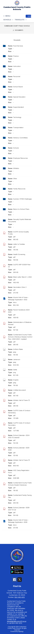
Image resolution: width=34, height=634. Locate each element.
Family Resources (19, 189)
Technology (17, 117)
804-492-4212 (20, 597)
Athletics (16, 168)
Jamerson (16, 359)
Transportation (18, 127)
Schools (16, 148)
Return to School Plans (21, 209)
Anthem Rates (18, 349)
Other (15, 178)
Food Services (18, 46)
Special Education (19, 97)
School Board (18, 87)
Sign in (29, 16)
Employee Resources (20, 158)
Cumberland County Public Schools (17, 26)
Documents (19, 30)
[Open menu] (6, 16)
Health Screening (19, 254)
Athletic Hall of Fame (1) (21, 400)
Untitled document (19, 390)
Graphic (16, 380)
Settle (15, 370)
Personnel (16, 76)
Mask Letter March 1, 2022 (22, 277)
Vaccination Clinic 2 (19, 287)
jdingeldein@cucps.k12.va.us (16, 621)
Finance (16, 56)
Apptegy (20, 631)
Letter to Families (19, 244)
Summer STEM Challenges (22, 199)
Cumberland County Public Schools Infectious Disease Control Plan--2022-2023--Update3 (20, 337)
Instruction (17, 66)
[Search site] (30, 20)
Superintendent (18, 107)
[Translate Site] (20, 20)
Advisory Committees (20, 138)
